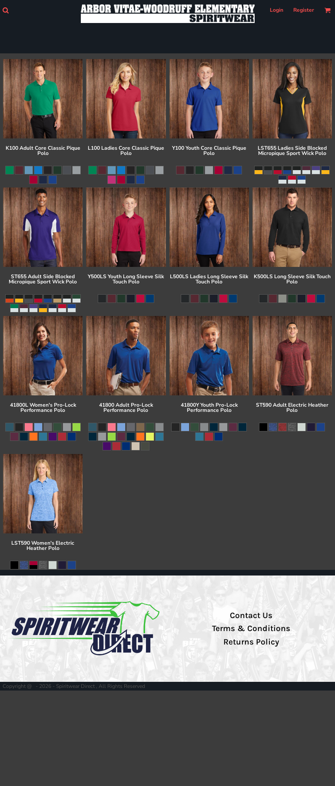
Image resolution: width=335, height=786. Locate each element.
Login (276, 10)
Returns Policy (251, 642)
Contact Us (251, 615)
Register (303, 10)
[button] (5, 10)
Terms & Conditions (251, 628)
